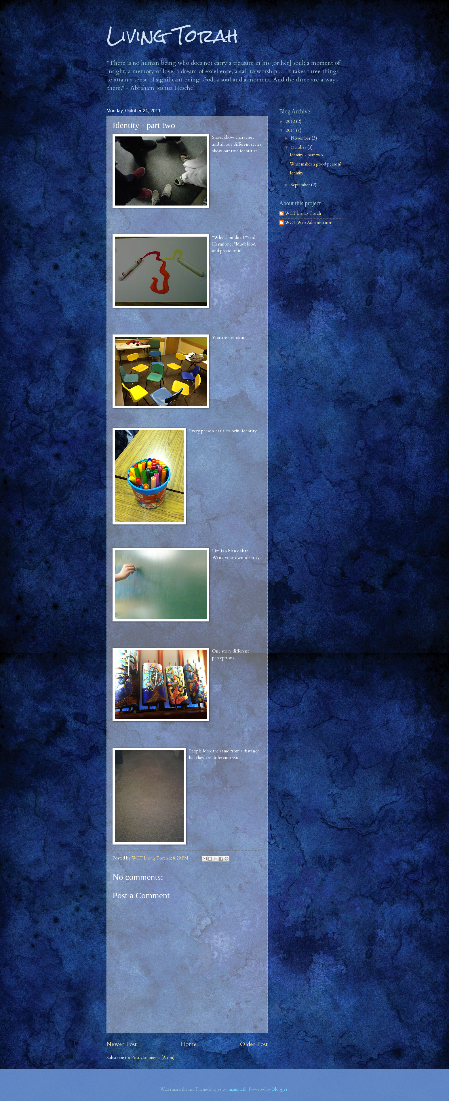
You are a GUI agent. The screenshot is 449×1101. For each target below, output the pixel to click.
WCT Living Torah (303, 213)
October (299, 147)
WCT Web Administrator (308, 222)
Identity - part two (306, 155)
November (301, 138)
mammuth (237, 1089)
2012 (291, 121)
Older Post (254, 1044)
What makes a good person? (316, 164)
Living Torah (172, 35)
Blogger (280, 1089)
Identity (296, 173)
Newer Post (121, 1044)
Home (188, 1044)
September (301, 185)
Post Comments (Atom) (152, 1057)
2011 (291, 130)
